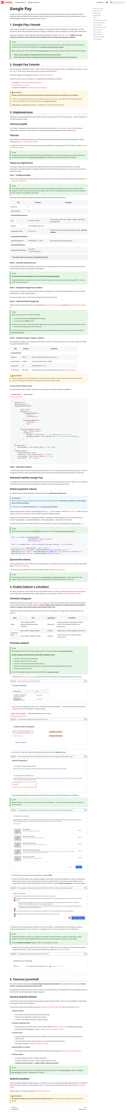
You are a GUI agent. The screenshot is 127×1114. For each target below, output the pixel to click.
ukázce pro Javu (71, 511)
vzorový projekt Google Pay (65, 128)
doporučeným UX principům (51, 305)
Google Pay (18, 566)
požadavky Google (43, 51)
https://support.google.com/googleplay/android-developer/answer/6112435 (37, 55)
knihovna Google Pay (18, 332)
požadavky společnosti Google (71, 593)
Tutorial (95, 18)
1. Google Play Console (97, 8)
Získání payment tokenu (99, 22)
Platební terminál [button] (33, 2)
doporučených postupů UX (20, 85)
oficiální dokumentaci (46, 75)
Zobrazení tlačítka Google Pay (100, 20)
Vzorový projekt (97, 15)
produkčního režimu (63, 949)
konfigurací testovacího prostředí (52, 1007)
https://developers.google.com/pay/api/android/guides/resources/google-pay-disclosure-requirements (45, 57)
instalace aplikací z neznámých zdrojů (51, 1029)
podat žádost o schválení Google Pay (54, 577)
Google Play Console (63, 35)
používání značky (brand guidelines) (31, 83)
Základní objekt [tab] (16, 394)
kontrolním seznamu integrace (37, 87)
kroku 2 (77, 1007)
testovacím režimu (65, 1070)
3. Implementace (96, 13)
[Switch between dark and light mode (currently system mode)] (107, 2)
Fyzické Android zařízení (99, 37)
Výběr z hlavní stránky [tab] (18, 713)
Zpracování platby (59, 570)
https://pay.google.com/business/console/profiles (29, 681)
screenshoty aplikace (66, 651)
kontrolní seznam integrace (40, 603)
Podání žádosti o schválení (20, 105)
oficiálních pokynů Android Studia (70, 1051)
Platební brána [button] (20, 2)
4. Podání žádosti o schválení (99, 27)
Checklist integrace (97, 29)
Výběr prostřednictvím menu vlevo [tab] (39, 713)
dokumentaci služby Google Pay (65, 531)
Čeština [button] (100, 2)
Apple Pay (26, 566)
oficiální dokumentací (59, 1027)
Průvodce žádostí (97, 32)
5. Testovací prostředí (97, 34)
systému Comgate (70, 370)
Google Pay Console (53, 672)
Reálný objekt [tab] (28, 394)
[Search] (117, 2)
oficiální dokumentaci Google (39, 1044)
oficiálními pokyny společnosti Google (51, 47)
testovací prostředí (53, 276)
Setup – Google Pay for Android (28, 142)
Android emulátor (97, 39)
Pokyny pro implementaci (37, 157)
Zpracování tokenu (97, 25)
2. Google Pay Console (97, 10)
